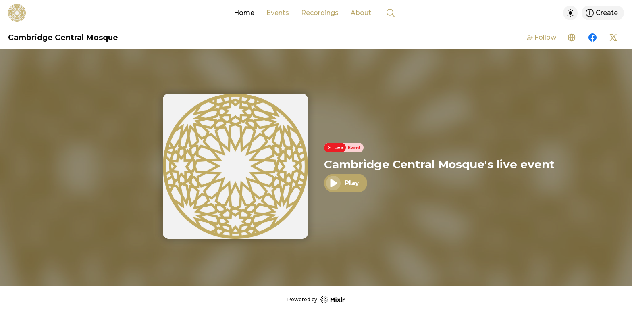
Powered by (316, 299)
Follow (541, 37)
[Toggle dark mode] (570, 13)
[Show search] (390, 13)
